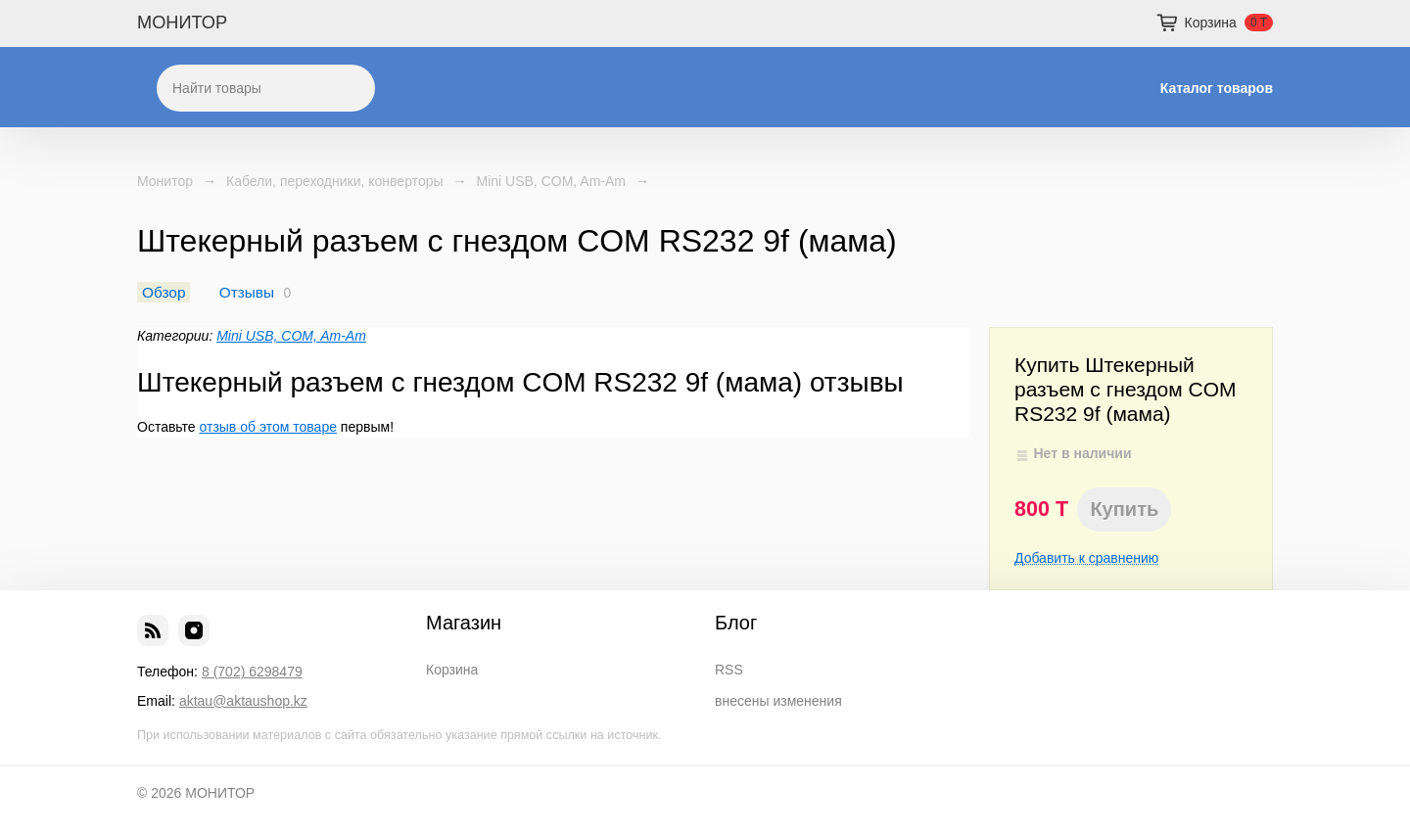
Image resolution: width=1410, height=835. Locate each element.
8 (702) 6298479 (252, 671)
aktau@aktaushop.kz (243, 701)
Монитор (165, 181)
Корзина (452, 669)
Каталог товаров (1216, 88)
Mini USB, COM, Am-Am (551, 181)
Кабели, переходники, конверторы (335, 181)
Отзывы (246, 292)
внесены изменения (778, 701)
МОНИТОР (182, 22)
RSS (729, 669)
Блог (736, 622)
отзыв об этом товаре (268, 427)
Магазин (463, 622)
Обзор (163, 292)
